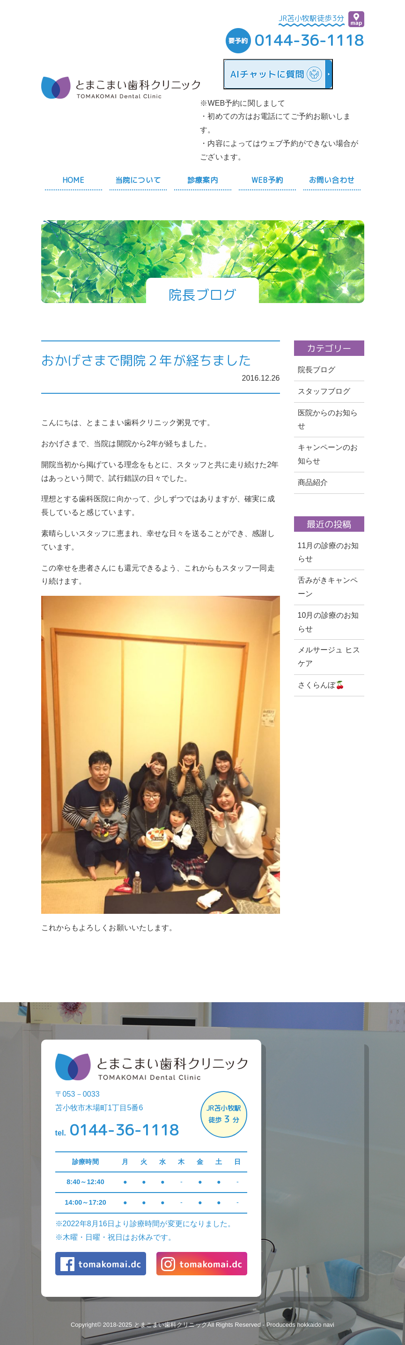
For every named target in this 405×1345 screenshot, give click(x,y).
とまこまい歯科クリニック (170, 1324)
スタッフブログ (324, 391)
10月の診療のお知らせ (328, 622)
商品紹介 (313, 482)
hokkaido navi (315, 1324)
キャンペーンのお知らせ (328, 454)
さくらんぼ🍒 (321, 685)
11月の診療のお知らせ (328, 552)
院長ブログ (317, 370)
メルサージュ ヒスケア (329, 656)
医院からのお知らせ (328, 419)
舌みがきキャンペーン (328, 587)
